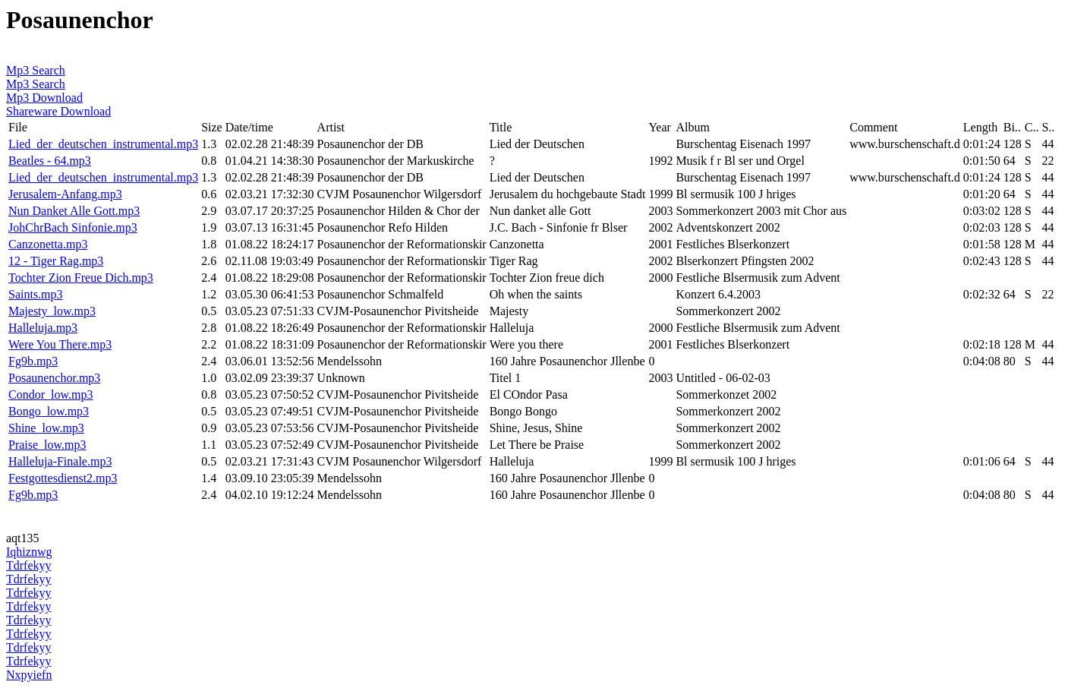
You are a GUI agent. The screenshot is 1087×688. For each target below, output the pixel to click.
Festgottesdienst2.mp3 (63, 478)
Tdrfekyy (29, 565)
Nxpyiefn (29, 674)
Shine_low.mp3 (46, 427)
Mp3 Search (35, 70)
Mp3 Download (44, 97)
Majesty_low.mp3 (52, 311)
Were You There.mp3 (60, 344)
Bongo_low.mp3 (48, 411)
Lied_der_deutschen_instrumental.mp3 (103, 143)
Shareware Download (58, 111)
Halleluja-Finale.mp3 (60, 461)
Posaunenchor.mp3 (54, 377)
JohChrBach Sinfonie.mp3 (72, 227)
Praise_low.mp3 (47, 444)
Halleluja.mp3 (42, 327)
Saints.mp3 (35, 294)
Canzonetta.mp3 (47, 244)
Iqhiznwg (29, 551)
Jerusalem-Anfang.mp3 (65, 194)
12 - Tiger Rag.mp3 (55, 260)
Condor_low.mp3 (50, 394)
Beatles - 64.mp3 (49, 160)
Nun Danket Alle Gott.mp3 (74, 210)
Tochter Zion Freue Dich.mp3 (80, 277)
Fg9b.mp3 (33, 361)
